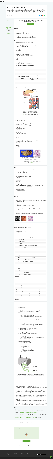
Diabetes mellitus (23, 190)
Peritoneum (23, 141)
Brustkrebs (23, 83)
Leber (17, 147)
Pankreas (25, 245)
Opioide (28, 345)
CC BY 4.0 (32, 162)
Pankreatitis (21, 56)
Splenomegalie (18, 175)
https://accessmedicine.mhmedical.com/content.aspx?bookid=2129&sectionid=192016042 (27, 412)
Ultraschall (34, 11)
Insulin (16, 392)
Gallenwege (39, 308)
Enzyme (17, 385)
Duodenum (29, 308)
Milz (33, 315)
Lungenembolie (30, 186)
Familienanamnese (20, 75)
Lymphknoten (18, 146)
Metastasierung (34, 200)
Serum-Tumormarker (19, 208)
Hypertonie (29, 176)
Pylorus (19, 312)
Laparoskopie (23, 213)
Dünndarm (38, 311)
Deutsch (42, 457)
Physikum (32, 1)
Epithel (38, 401)
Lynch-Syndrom (22, 78)
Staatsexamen (37, 1)
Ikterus (12, 11)
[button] (30, 24)
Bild (23, 114)
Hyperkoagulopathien (18, 181)
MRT (26, 11)
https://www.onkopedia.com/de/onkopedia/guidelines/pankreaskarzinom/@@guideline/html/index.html (25, 417)
